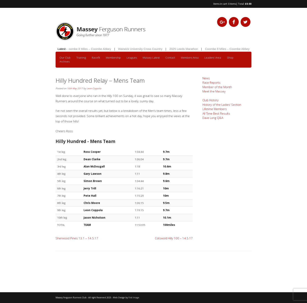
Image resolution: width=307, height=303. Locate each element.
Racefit (96, 57)
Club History (210, 100)
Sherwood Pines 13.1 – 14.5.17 (77, 238)
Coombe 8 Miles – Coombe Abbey (89, 49)
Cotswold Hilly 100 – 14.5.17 (174, 238)
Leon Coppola (94, 88)
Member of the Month (217, 87)
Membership (113, 57)
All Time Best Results (216, 113)
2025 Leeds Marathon (184, 49)
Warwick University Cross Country (141, 49)
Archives (65, 61)
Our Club (65, 57)
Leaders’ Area (212, 57)
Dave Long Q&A (212, 118)
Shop (230, 57)
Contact (170, 57)
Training (81, 57)
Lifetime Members (214, 109)
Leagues (132, 57)
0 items (232, 3)
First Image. (134, 297)
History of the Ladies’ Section (221, 105)
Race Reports (211, 82)
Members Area (190, 57)
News (206, 78)
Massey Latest (151, 57)
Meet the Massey (214, 91)
